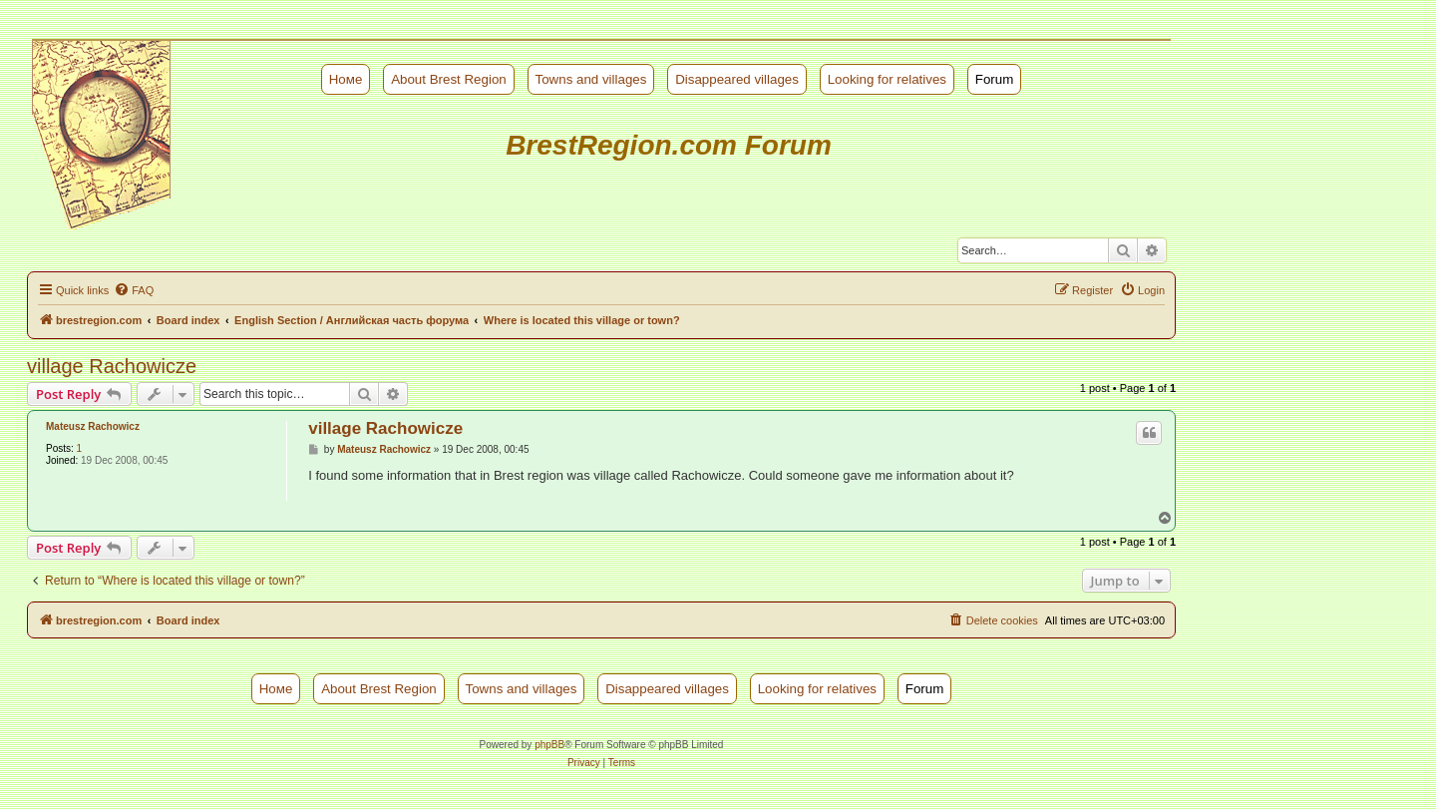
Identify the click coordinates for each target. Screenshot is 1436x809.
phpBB (549, 744)
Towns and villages (591, 79)
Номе (346, 79)
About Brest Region (449, 79)
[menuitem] (134, 290)
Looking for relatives (887, 79)
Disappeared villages (737, 79)
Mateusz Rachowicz (93, 426)
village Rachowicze (111, 366)
